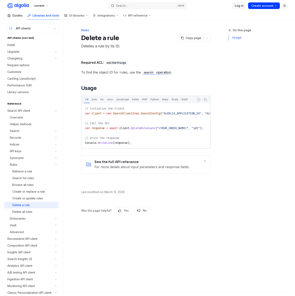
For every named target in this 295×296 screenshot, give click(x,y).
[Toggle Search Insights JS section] (31, 259)
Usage (236, 37)
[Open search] (147, 5)
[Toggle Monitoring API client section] (31, 286)
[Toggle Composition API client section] (31, 245)
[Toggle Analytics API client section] (31, 265)
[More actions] (207, 38)
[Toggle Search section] (31, 131)
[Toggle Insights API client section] (31, 252)
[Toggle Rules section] (31, 164)
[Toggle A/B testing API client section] (31, 272)
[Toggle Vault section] (31, 225)
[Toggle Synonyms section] (31, 158)
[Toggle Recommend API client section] (31, 239)
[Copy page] (191, 38)
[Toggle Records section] (31, 137)
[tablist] (138, 99)
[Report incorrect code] (198, 99)
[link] (146, 164)
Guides (15, 17)
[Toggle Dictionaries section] (31, 218)
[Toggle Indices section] (31, 144)
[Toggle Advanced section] (31, 232)
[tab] (87, 99)
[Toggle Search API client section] (31, 110)
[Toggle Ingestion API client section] (31, 279)
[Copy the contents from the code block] (205, 99)
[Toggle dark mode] (284, 6)
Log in (239, 5)
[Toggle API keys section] (31, 151)
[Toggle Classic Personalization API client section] (31, 292)
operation (156, 72)
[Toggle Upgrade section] (31, 51)
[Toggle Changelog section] (31, 58)
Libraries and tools (43, 17)
